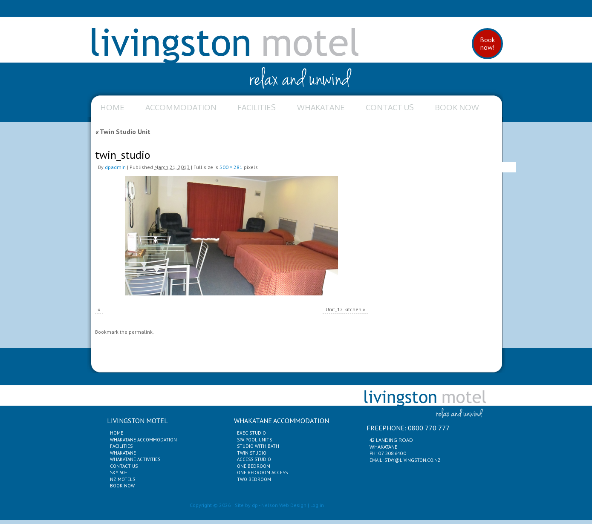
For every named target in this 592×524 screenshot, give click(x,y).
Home (112, 107)
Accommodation (181, 107)
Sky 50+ (118, 472)
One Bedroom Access (262, 472)
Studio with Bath (258, 446)
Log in (317, 505)
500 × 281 (231, 167)
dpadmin (115, 167)
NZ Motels (122, 479)
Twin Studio (251, 453)
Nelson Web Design (283, 505)
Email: (377, 460)
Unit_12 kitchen (343, 309)
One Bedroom (253, 466)
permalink (141, 332)
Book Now (457, 107)
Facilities (256, 107)
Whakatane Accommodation (143, 440)
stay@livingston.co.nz (412, 460)
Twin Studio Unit (122, 131)
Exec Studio (251, 433)
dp (255, 505)
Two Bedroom (254, 479)
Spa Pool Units (254, 440)
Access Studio (254, 459)
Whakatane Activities (135, 459)
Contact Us (390, 107)
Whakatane (321, 107)
